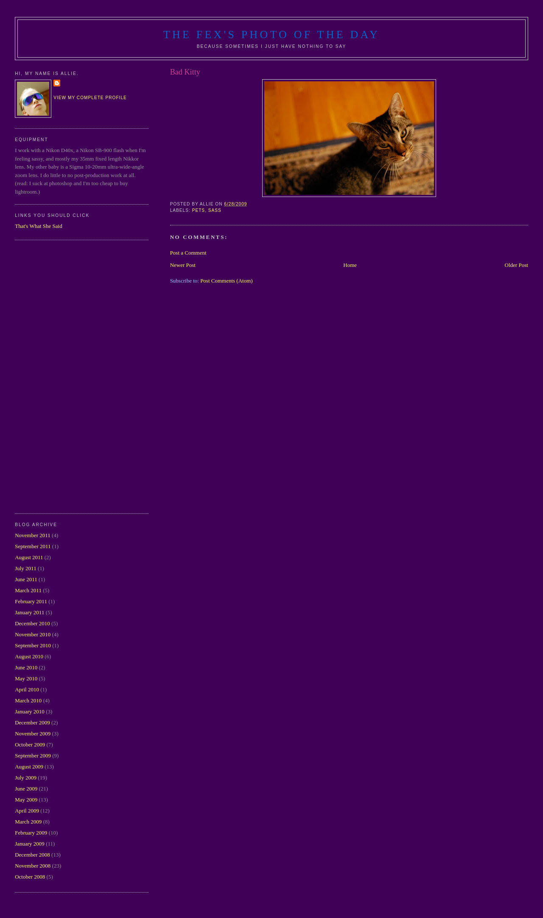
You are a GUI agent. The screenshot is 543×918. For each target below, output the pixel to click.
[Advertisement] (49, 376)
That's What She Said (38, 226)
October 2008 (30, 877)
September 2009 (33, 755)
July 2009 (25, 777)
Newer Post (183, 265)
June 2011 (26, 579)
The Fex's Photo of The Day (271, 34)
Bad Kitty (185, 72)
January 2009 (30, 843)
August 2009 (29, 766)
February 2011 (31, 601)
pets (198, 210)
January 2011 (29, 612)
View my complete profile (90, 97)
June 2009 (26, 788)
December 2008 (32, 854)
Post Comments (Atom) (226, 280)
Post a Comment (188, 253)
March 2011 (28, 590)
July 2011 (25, 568)
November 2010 (32, 634)
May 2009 (26, 799)
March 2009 (28, 821)
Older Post (516, 265)
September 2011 (32, 546)
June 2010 (26, 667)
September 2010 (33, 645)
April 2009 (27, 810)
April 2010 (27, 689)
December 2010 (32, 623)
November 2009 (32, 733)
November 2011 (32, 535)
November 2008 (32, 866)
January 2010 (30, 711)
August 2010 (29, 656)
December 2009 (32, 722)
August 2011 (29, 557)
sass (214, 210)
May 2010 (26, 678)
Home (350, 265)
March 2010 (28, 700)
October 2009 (30, 744)
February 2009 (31, 832)
